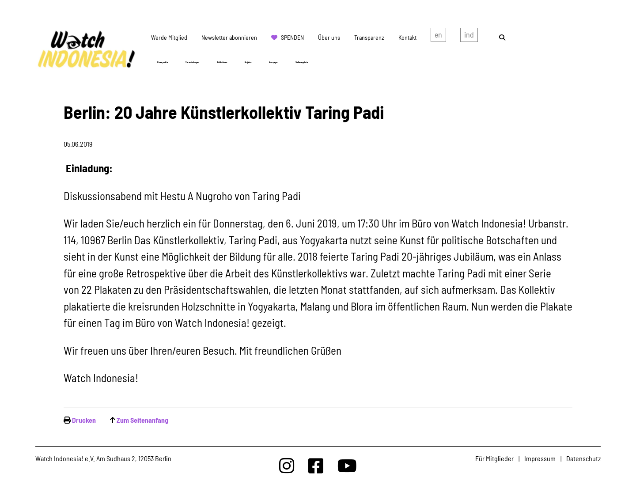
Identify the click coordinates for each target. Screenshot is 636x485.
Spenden (292, 37)
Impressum (540, 458)
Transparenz (369, 37)
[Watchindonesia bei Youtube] (347, 465)
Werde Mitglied (169, 37)
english (438, 36)
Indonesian (469, 36)
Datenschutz (583, 458)
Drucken (84, 420)
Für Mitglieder (494, 458)
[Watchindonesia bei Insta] (286, 465)
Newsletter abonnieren (229, 37)
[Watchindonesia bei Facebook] (315, 465)
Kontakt (407, 37)
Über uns (329, 37)
